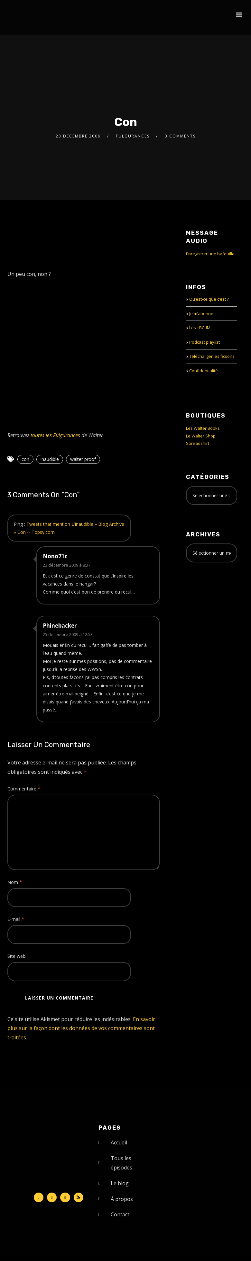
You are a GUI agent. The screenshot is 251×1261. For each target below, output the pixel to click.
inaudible (50, 459)
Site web (16, 956)
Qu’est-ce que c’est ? (209, 299)
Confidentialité (203, 371)
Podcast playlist (204, 342)
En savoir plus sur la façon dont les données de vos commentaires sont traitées (81, 1028)
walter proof (83, 459)
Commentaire (23, 789)
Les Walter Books (203, 428)
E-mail (15, 919)
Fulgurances (133, 136)
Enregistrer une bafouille (210, 254)
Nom (14, 882)
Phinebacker (60, 625)
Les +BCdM (199, 328)
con (25, 459)
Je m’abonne (201, 313)
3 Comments (180, 136)
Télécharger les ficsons (212, 356)
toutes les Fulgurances (55, 435)
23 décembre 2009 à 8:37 (66, 565)
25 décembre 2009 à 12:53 (68, 634)
